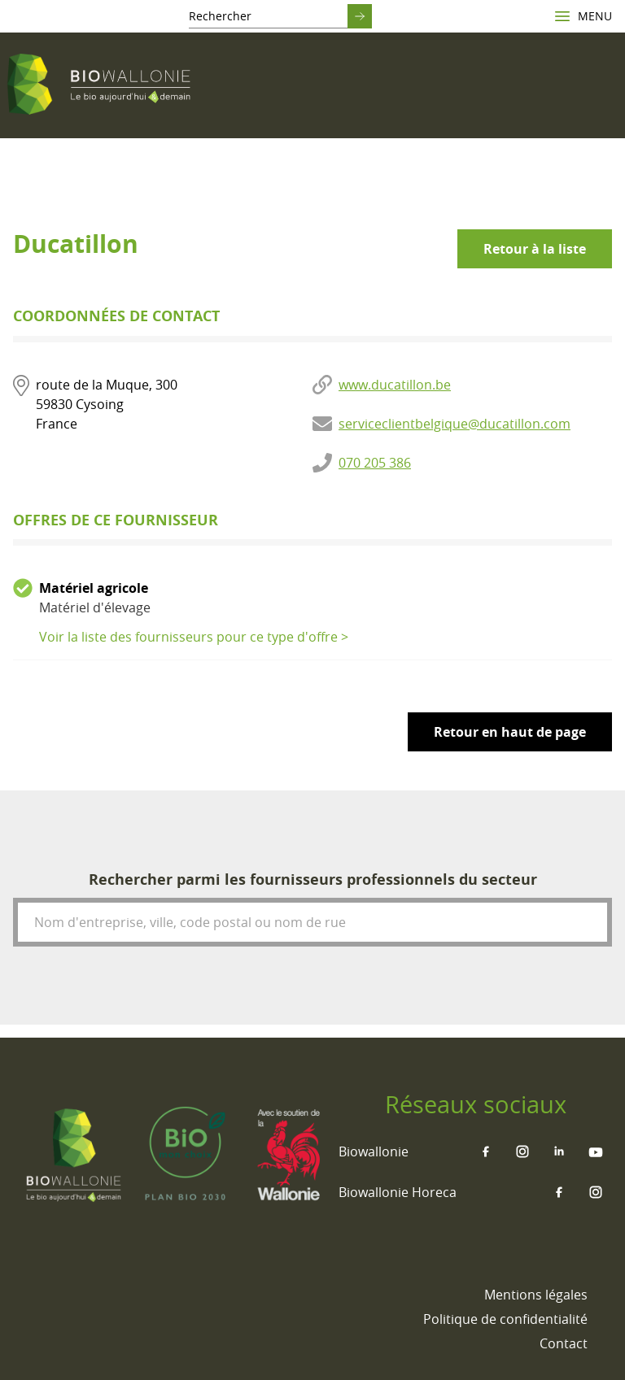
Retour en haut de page (510, 732)
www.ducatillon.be (395, 385)
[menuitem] (536, 1294)
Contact (564, 1343)
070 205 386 (375, 463)
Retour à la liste (534, 249)
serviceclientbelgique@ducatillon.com (454, 424)
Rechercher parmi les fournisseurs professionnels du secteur (313, 879)
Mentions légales (536, 1295)
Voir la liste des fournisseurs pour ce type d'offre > (193, 637)
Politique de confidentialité (505, 1319)
